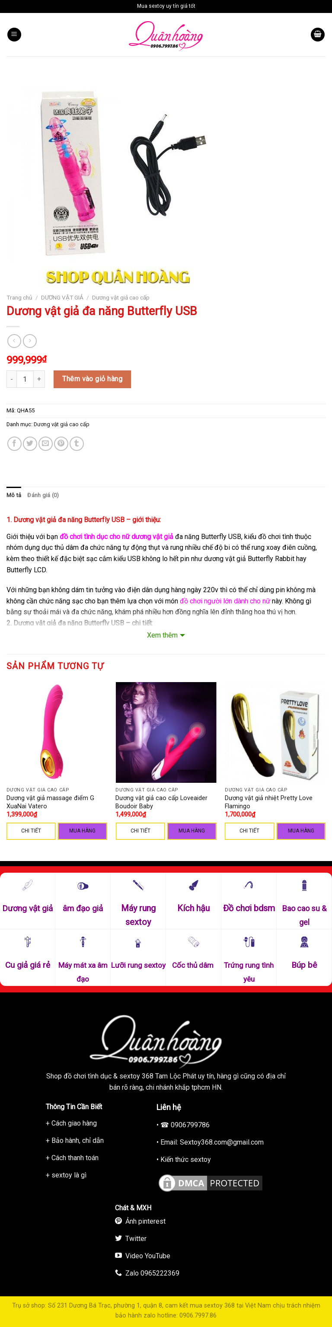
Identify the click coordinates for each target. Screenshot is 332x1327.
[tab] (13, 495)
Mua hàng (82, 831)
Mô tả (13, 495)
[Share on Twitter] (30, 444)
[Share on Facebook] (14, 444)
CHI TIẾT (31, 831)
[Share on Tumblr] (77, 444)
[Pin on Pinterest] (61, 444)
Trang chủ (19, 297)
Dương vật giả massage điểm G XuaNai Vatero (50, 802)
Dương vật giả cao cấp (121, 297)
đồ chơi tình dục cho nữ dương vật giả (116, 537)
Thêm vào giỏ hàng (92, 379)
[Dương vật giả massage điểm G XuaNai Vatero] (56, 732)
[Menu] (14, 35)
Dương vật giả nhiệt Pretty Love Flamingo (269, 802)
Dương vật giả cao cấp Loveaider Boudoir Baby (161, 802)
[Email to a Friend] (45, 444)
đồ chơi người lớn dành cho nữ (225, 601)
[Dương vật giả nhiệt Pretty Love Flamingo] (275, 732)
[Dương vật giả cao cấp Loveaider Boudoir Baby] (165, 732)
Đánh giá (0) (43, 495)
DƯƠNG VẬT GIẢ (62, 297)
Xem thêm (162, 635)
